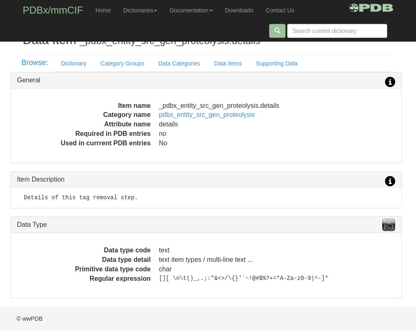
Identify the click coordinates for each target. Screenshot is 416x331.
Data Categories (179, 63)
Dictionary (73, 63)
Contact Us (280, 10)
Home (103, 10)
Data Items (228, 63)
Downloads (239, 10)
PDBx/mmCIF (53, 10)
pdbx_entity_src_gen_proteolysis (207, 114)
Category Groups (122, 63)
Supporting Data (276, 63)
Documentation (191, 10)
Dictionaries (140, 10)
